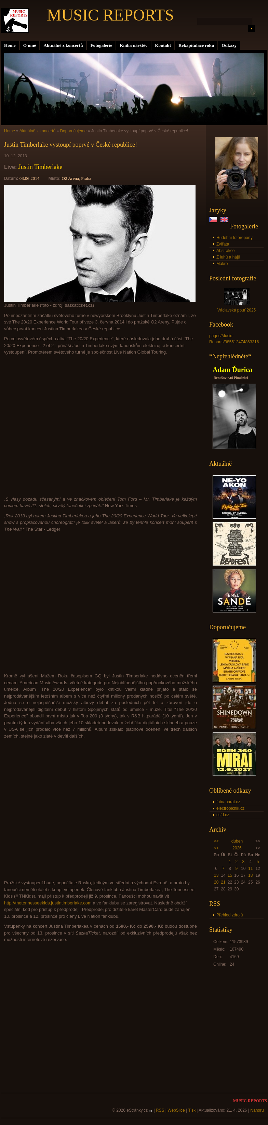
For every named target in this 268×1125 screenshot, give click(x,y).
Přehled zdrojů (229, 915)
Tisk (192, 1110)
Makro (222, 263)
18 (250, 875)
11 (250, 868)
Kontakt (163, 45)
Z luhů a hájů (228, 257)
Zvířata (222, 244)
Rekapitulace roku (196, 45)
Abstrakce (225, 250)
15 (230, 875)
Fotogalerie (101, 45)
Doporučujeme (73, 131)
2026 (237, 848)
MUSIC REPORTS (110, 15)
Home (10, 45)
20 (216, 882)
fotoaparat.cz (228, 801)
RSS (160, 1110)
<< (216, 841)
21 (223, 882)
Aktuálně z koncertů (63, 45)
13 (216, 875)
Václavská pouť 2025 (236, 310)
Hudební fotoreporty (234, 237)
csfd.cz (222, 814)
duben (237, 841)
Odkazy (229, 45)
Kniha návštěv (133, 45)
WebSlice (176, 1110)
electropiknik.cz (230, 808)
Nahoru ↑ (258, 1110)
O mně (29, 45)
